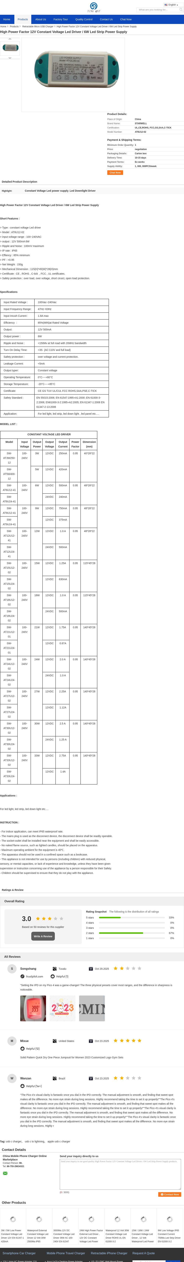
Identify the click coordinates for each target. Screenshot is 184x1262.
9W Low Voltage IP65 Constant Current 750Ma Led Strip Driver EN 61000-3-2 (169, 1236)
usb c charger (14, 1141)
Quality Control (84, 19)
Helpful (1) (62, 976)
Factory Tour (61, 19)
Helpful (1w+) (34, 1086)
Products (23, 19)
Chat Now (126, 19)
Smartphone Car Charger (19, 1253)
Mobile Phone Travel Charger (66, 1253)
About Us (41, 19)
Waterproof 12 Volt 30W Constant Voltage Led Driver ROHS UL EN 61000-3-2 (117, 1236)
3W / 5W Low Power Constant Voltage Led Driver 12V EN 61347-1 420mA (12, 1236)
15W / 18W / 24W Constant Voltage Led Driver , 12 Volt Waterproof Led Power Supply (143, 1238)
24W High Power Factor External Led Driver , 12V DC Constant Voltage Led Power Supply (91, 1238)
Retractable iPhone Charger (109, 1253)
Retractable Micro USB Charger (37, 26)
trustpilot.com (34, 976)
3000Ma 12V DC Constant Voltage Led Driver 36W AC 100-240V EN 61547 (64, 1236)
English (173, 5)
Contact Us (106, 19)
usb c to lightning (34, 1141)
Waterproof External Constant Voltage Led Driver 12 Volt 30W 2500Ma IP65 (37, 1236)
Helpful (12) (33, 1048)
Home (6, 19)
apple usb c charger (58, 1141)
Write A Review (43, 936)
